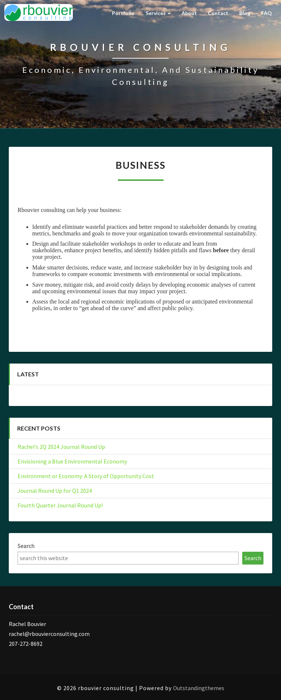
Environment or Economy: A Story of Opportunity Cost (86, 476)
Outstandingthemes (198, 688)
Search (26, 546)
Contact (218, 13)
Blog (244, 13)
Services (158, 13)
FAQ (266, 13)
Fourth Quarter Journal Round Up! (60, 505)
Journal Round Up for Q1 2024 (55, 490)
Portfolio (123, 13)
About (189, 13)
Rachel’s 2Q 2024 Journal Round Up (61, 446)
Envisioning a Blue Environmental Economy (72, 461)
